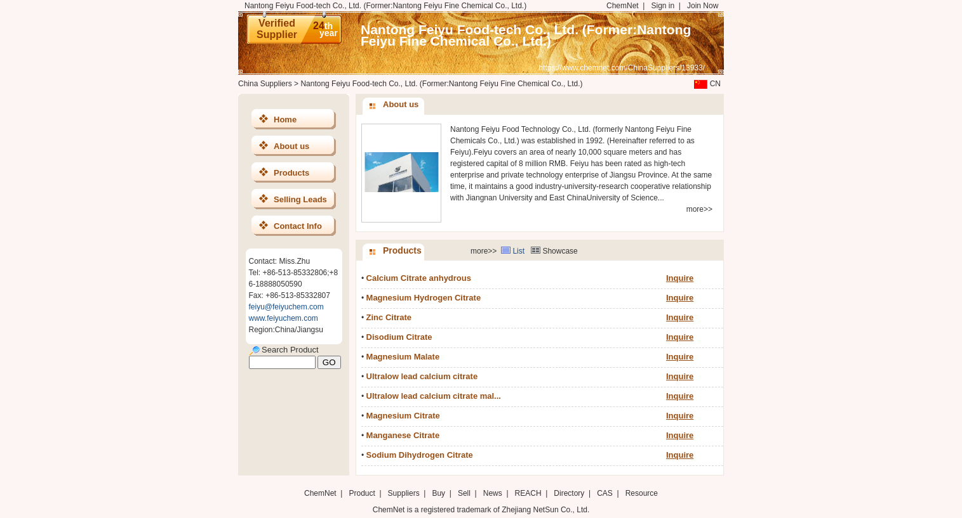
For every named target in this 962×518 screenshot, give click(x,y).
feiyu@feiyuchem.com (286, 306)
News (492, 493)
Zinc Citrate (389, 317)
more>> (699, 209)
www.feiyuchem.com (283, 318)
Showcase (559, 251)
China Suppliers (265, 83)
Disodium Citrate (399, 337)
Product (363, 493)
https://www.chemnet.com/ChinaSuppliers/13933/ (622, 67)
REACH (528, 493)
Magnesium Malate (403, 356)
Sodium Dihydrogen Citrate (419, 455)
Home (285, 119)
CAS (605, 493)
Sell (464, 493)
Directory (569, 493)
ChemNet (622, 5)
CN (706, 83)
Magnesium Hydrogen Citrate (423, 297)
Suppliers (404, 493)
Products (291, 173)
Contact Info (298, 226)
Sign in (662, 5)
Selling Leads (300, 199)
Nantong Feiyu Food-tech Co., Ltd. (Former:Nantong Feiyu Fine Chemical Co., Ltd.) (526, 35)
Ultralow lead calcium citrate (422, 376)
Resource (641, 493)
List (518, 251)
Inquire (679, 278)
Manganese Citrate (403, 435)
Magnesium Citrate (403, 415)
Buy (438, 493)
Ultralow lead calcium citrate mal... (433, 396)
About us (291, 146)
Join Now (702, 5)
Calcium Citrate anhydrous (418, 278)
